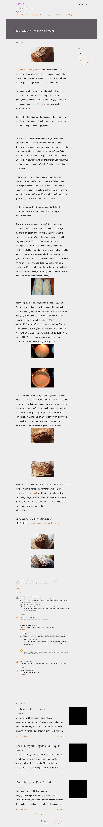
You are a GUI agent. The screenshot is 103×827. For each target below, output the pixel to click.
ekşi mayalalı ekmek (81, 56)
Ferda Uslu (20, 4)
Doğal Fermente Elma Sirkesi (33, 782)
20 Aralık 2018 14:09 (34, 650)
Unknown (22, 617)
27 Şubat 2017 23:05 (28, 633)
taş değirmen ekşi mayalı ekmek (83, 64)
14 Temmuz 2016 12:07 (33, 596)
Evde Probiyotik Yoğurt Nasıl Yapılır (38, 746)
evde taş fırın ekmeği (81, 60)
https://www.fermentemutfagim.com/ (44, 523)
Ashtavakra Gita (21, 15)
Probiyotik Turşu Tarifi (30, 709)
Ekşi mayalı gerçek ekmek (82, 58)
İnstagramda (36, 15)
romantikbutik (23, 596)
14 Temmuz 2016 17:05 (35, 604)
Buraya (50, 78)
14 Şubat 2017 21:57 (36, 625)
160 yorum (24, 736)
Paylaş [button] (78, 48)
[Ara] (81, 4)
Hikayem (48, 15)
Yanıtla (22, 614)
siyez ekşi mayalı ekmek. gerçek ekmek (85, 62)
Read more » (60, 736)
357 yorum (24, 809)
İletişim (58, 15)
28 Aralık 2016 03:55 (30, 617)
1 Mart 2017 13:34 (32, 639)
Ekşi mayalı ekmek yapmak (28, 69)
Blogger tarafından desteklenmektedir (51, 821)
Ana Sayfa (69, 15)
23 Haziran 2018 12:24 (31, 661)
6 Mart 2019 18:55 (30, 670)
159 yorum (24, 772)
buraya (47, 104)
